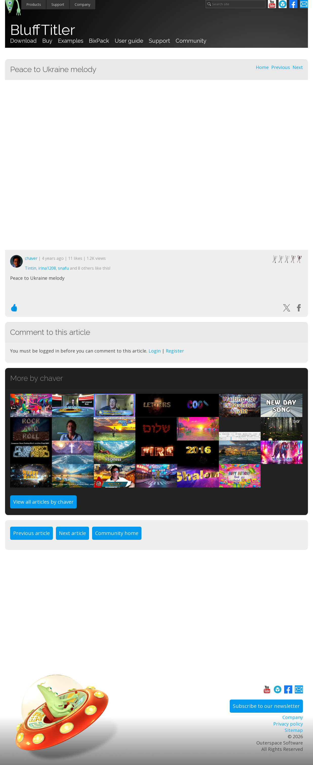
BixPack (99, 40)
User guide (129, 40)
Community (191, 40)
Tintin (30, 268)
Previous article (31, 533)
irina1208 (47, 268)
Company (82, 4)
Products (33, 4)
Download (23, 40)
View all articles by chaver (43, 501)
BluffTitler (42, 29)
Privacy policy (288, 724)
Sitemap (294, 730)
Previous (280, 67)
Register (175, 351)
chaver (31, 258)
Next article (72, 533)
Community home (116, 533)
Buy (47, 40)
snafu (63, 268)
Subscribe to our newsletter (266, 706)
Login (155, 351)
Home (262, 67)
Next (298, 67)
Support (57, 4)
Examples (70, 40)
